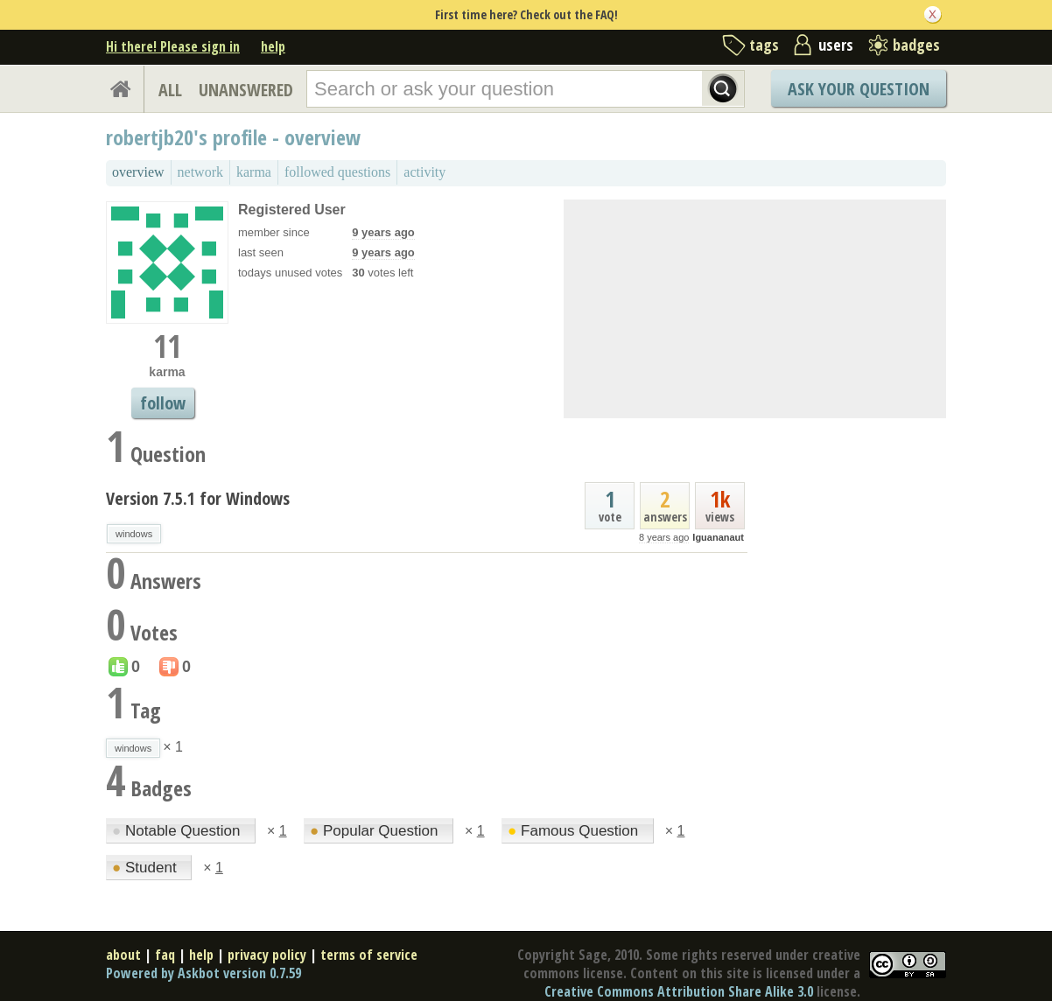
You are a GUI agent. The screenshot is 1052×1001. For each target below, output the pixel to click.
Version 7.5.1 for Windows (198, 498)
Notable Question (178, 830)
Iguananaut (718, 537)
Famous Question (575, 830)
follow (163, 403)
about (123, 954)
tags (764, 44)
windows (134, 533)
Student (146, 867)
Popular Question (376, 830)
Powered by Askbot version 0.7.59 (203, 973)
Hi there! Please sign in (173, 46)
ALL (170, 90)
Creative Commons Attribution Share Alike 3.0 (678, 991)
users (835, 44)
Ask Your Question (858, 89)
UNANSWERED (246, 90)
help (273, 46)
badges (916, 44)
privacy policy (267, 954)
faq (165, 954)
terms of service (368, 954)
